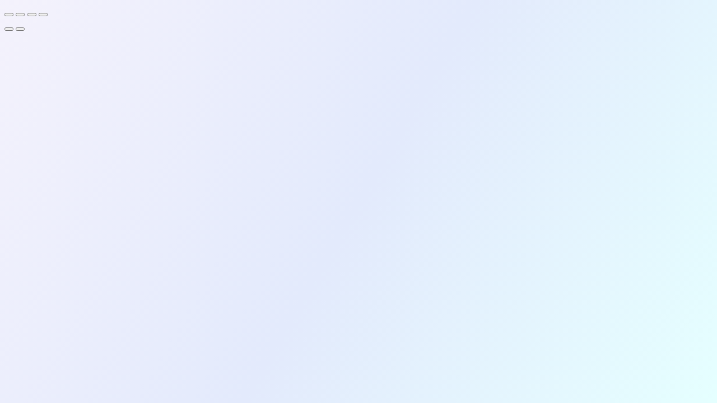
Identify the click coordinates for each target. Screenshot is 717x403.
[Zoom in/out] (8, 14)
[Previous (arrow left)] (8, 29)
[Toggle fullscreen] (20, 14)
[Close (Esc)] (43, 14)
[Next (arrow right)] (20, 29)
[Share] (31, 14)
